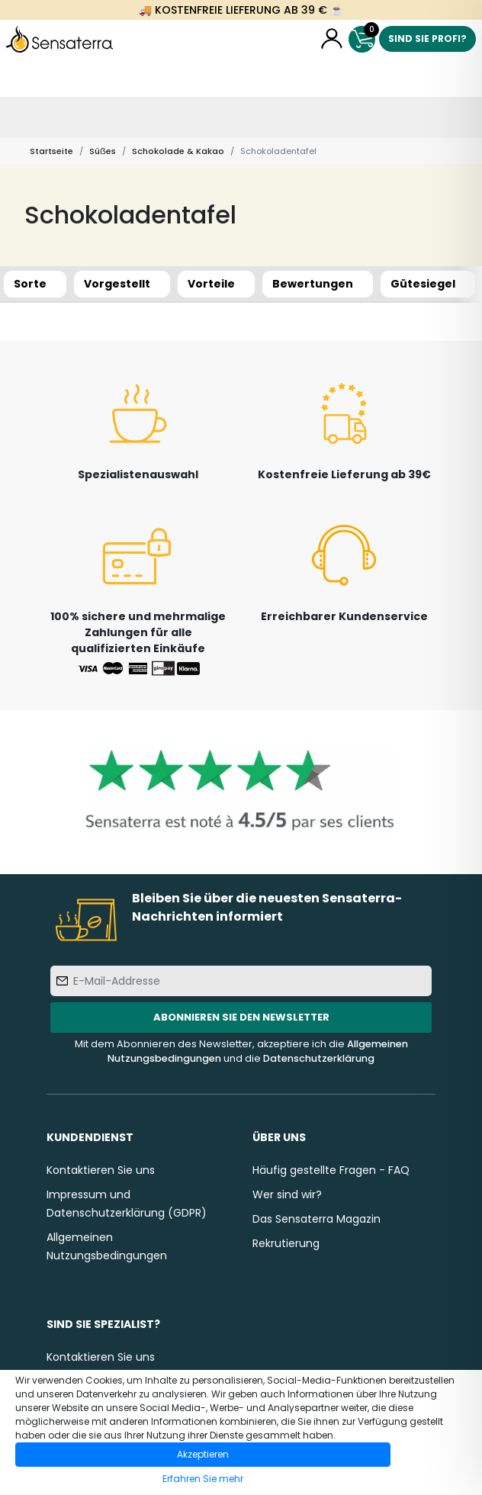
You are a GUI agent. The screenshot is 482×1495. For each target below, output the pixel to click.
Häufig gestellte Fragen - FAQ (331, 1170)
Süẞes (102, 151)
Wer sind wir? (287, 1194)
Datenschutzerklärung (318, 1058)
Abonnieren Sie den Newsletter (241, 1017)
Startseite (51, 151)
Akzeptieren (203, 1454)
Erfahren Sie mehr (202, 1478)
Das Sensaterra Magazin (316, 1219)
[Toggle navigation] (20, 117)
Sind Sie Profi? (427, 38)
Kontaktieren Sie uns (101, 1170)
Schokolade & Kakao (178, 151)
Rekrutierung (286, 1243)
